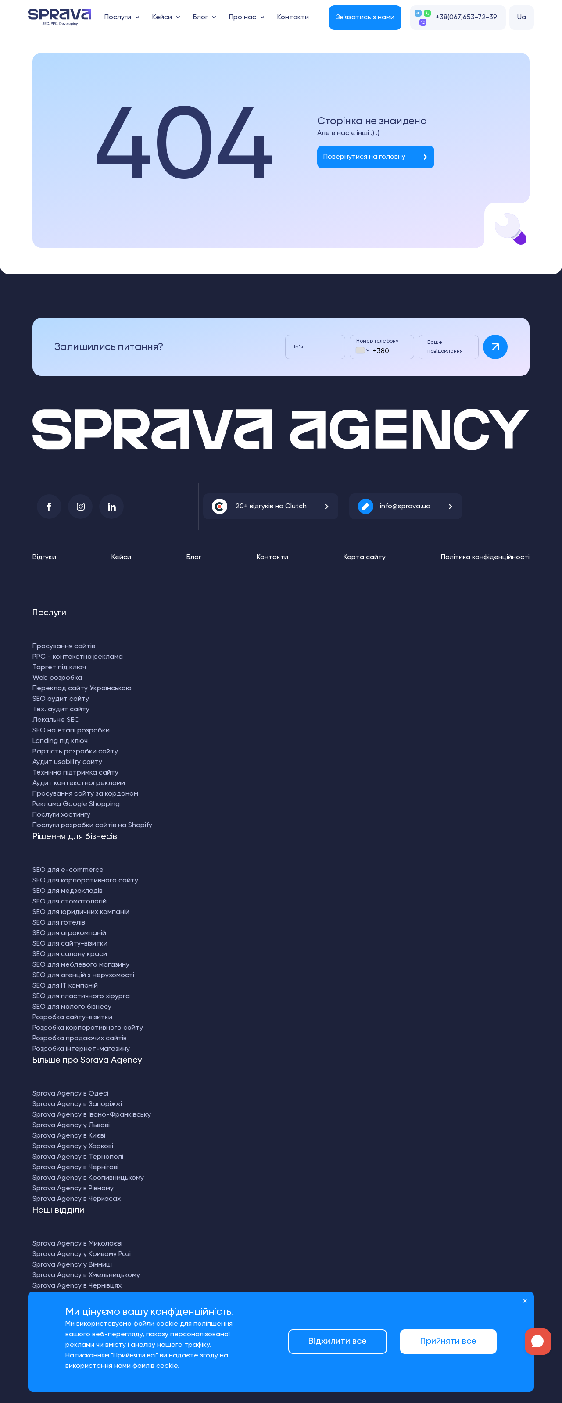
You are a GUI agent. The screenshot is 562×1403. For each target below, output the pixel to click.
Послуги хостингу (61, 814)
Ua (521, 17)
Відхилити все (337, 1341)
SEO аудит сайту (60, 699)
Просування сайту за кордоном (85, 793)
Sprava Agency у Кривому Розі (81, 1254)
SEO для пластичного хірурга (81, 996)
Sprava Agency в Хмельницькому (86, 1275)
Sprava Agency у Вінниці (72, 1264)
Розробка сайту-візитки (72, 1017)
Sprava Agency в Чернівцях (77, 1285)
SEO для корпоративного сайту (85, 880)
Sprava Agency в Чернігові (75, 1167)
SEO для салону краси (69, 954)
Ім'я (298, 347)
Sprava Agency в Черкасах (76, 1199)
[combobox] (362, 350)
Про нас (242, 17)
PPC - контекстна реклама (77, 656)
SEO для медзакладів (67, 891)
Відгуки (44, 557)
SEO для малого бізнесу (71, 1006)
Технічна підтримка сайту (75, 772)
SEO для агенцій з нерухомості (83, 975)
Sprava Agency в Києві (68, 1135)
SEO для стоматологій (69, 901)
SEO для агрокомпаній (69, 933)
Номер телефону (377, 341)
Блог (200, 17)
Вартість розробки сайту (75, 751)
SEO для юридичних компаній (80, 912)
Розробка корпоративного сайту (87, 1028)
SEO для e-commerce (68, 870)
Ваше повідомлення (445, 347)
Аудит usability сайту (67, 762)
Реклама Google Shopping (76, 804)
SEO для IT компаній (65, 985)
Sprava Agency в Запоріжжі (77, 1104)
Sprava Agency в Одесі (70, 1093)
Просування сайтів (63, 646)
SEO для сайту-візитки (69, 943)
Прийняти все (448, 1341)
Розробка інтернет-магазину (81, 1049)
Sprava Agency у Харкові (72, 1146)
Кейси (162, 17)
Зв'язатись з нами (365, 17)
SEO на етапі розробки (71, 730)
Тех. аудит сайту (60, 709)
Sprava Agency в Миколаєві (77, 1243)
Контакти (293, 17)
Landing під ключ (60, 741)
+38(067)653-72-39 (466, 17)
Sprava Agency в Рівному (73, 1188)
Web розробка (57, 678)
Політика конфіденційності (485, 557)
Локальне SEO (56, 720)
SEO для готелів (58, 922)
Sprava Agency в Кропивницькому (88, 1178)
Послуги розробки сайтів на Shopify (92, 825)
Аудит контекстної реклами (78, 783)
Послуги (117, 17)
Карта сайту (365, 557)
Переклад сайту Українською (82, 688)
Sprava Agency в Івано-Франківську (91, 1114)
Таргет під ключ (59, 667)
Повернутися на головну (364, 157)
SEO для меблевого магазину (80, 964)
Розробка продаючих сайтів (79, 1038)
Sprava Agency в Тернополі (77, 1156)
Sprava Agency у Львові (71, 1125)
